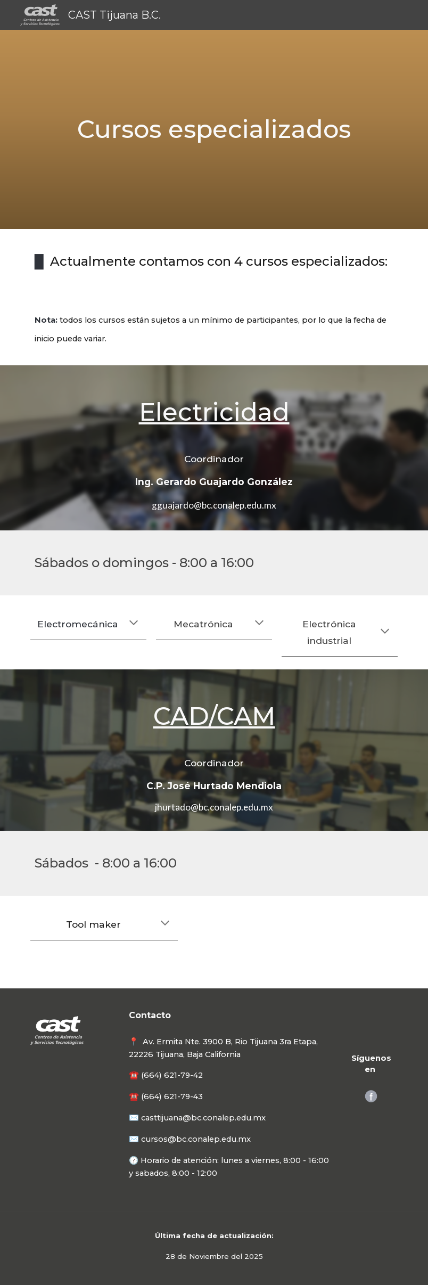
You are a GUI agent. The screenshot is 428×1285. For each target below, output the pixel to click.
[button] (133, 623)
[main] (214, 129)
